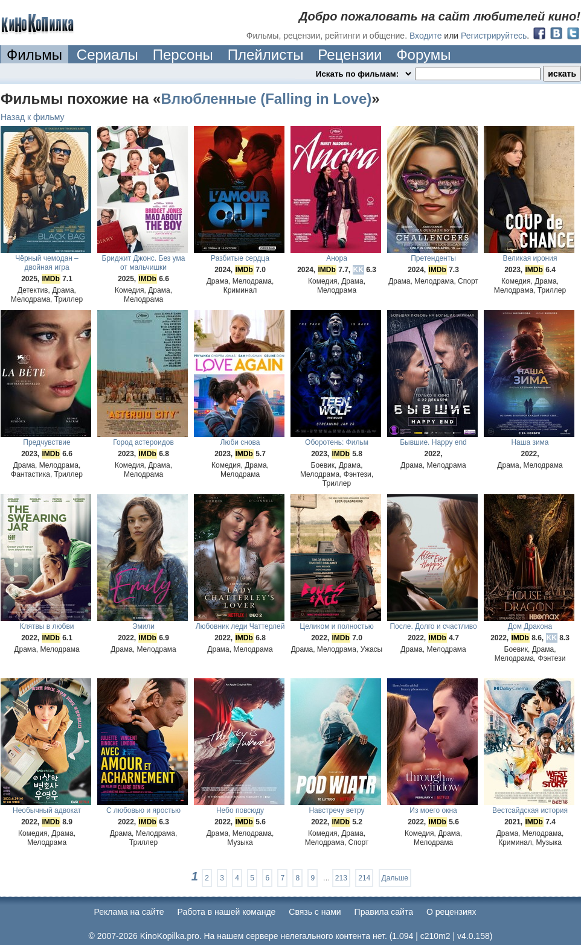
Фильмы (34, 54)
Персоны (183, 54)
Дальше (395, 878)
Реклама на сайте (129, 912)
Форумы (423, 54)
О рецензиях (451, 912)
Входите (425, 35)
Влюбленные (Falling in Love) (266, 99)
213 (341, 878)
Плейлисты (266, 54)
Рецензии (350, 54)
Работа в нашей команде (227, 912)
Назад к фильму (33, 117)
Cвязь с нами (315, 912)
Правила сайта (384, 912)
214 (364, 878)
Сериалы (107, 54)
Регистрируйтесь (494, 35)
